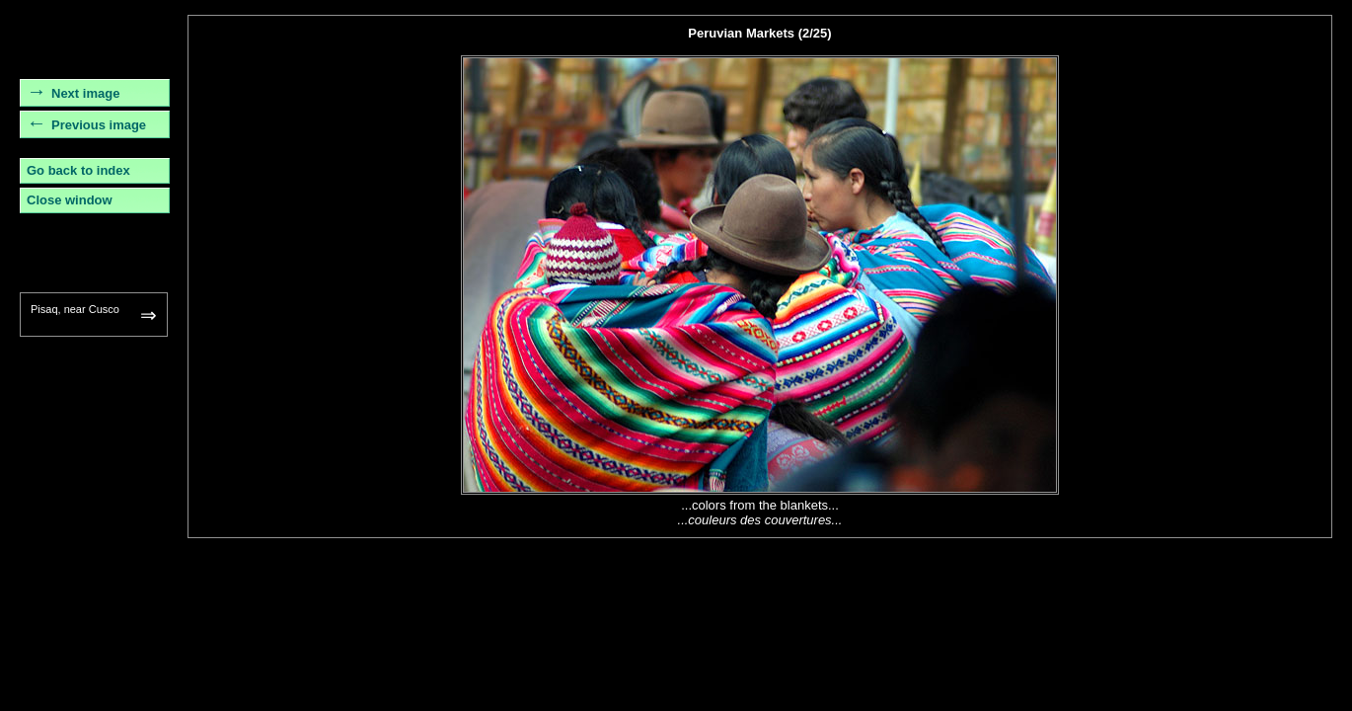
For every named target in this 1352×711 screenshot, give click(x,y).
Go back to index (78, 170)
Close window (70, 200)
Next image (85, 93)
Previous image (98, 125)
